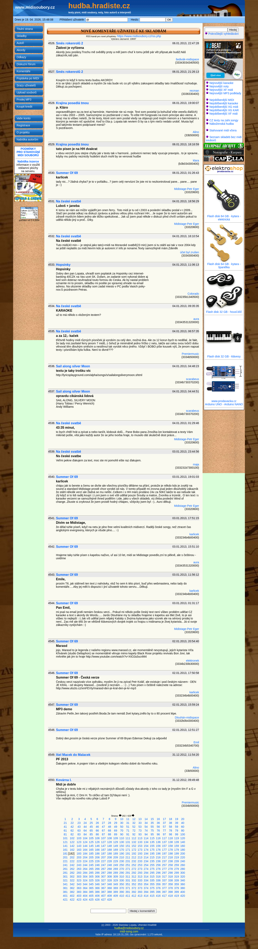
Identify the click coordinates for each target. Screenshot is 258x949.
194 (146, 853)
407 (103, 895)
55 (152, 826)
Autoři (20, 43)
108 (109, 838)
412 (134, 895)
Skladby (22, 36)
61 (65, 830)
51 (127, 826)
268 (109, 868)
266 (97, 868)
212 (134, 857)
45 (91, 826)
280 (182, 868)
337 (164, 880)
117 (164, 838)
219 (176, 857)
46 (97, 826)
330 (121, 880)
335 (152, 880)
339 (176, 880)
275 (152, 868)
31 (127, 822)
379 (176, 888)
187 (103, 853)
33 (140, 822)
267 (103, 868)
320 (182, 876)
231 (127, 861)
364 (85, 888)
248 (109, 865)
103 (79, 838)
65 (91, 830)
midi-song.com (129, 931)
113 (140, 838)
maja (196, 464)
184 (85, 853)
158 (170, 845)
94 (146, 834)
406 (97, 895)
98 (170, 834)
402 (72, 895)
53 (140, 826)
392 (134, 891)
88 (109, 834)
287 (103, 872)
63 (79, 830)
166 (97, 849)
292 (134, 872)
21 (65, 822)
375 (152, 888)
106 (97, 838)
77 (164, 830)
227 (103, 861)
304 (85, 876)
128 (109, 842)
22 (72, 822)
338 (170, 880)
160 (182, 845)
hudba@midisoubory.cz (129, 928)
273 (140, 868)
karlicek (194, 534)
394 (146, 891)
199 (176, 853)
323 (79, 880)
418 (170, 895)
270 (121, 868)
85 (91, 834)
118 (170, 838)
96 (158, 834)
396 (158, 891)
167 (103, 849)
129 (115, 842)
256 (158, 865)
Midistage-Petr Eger (186, 189)
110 (121, 838)
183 (79, 853)
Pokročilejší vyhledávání (222, 33)
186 (97, 853)
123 (79, 842)
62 (72, 830)
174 (146, 849)
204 (85, 857)
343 (79, 884)
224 (85, 861)
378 (170, 888)
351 (127, 884)
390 (121, 891)
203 (79, 857)
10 (121, 819)
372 (134, 888)
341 (65, 884)
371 (127, 888)
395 (152, 891)
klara (196, 160)
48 (109, 826)
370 (121, 888)
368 (109, 888)
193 (140, 853)
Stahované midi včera (223, 130)
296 (158, 872)
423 (79, 899)
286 (97, 872)
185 (91, 853)
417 (164, 895)
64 (85, 830)
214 (146, 857)
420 (182, 895)
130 (121, 842)
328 (109, 880)
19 (176, 819)
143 (79, 845)
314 (146, 876)
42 (72, 826)
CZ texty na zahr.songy (223, 120)
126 (97, 842)
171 (127, 849)
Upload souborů (26, 92)
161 (65, 849)
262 (72, 868)
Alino (196, 132)
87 (103, 834)
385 (91, 891)
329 (115, 880)
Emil (196, 742)
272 (134, 868)
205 (91, 857)
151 (127, 845)
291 (127, 872)
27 (103, 822)
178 (170, 849)
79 (176, 830)
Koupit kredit (24, 106)
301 (65, 876)
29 (115, 822)
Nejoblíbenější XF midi (223, 113)
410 (121, 895)
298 (170, 872)
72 (133, 830)
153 (140, 845)
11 (127, 819)
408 (109, 895)
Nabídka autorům (27, 139)
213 (140, 857)
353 (140, 884)
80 (182, 830)
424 (85, 899)
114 (146, 838)
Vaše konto (23, 118)
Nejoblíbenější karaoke (223, 103)
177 (164, 849)
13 (140, 819)
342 (72, 884)
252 (134, 865)
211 (127, 857)
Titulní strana (25, 28)
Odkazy (21, 57)
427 (103, 899)
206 (97, 857)
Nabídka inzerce (28, 161)
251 (127, 865)
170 (121, 849)
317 (164, 876)
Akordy (21, 50)
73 (140, 830)
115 (152, 838)
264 (85, 868)
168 (109, 849)
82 (72, 834)
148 (109, 845)
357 (164, 884)
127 (103, 842)
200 (182, 853)
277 (164, 868)
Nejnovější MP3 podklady (225, 93)
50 (121, 826)
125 (91, 842)
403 (79, 895)
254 (146, 865)
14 (146, 819)
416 (158, 895)
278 (170, 868)
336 (158, 880)
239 (176, 861)
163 (79, 849)
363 (79, 888)
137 (164, 842)
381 (65, 891)
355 (152, 884)
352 (134, 884)
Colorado (193, 293)
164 (85, 849)
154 (146, 845)
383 (79, 891)
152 (134, 845)
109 (115, 838)
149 (115, 845)
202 (72, 857)
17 (164, 819)
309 (115, 876)
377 (164, 888)
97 (164, 834)
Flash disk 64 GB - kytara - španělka (224, 264)
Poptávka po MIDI (28, 78)
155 (152, 845)
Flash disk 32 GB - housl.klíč (224, 310)
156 (158, 845)
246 (97, 865)
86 (97, 834)
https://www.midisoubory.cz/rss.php (139, 36)
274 (146, 868)
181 (65, 853)
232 (134, 861)
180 (182, 849)
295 (152, 872)
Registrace (23, 125)
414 (146, 895)
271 (127, 868)
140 (182, 842)
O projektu (23, 132)
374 (146, 888)
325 (91, 880)
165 (91, 849)
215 (152, 857)
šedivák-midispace (187, 59)
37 (164, 822)
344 (85, 884)
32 (133, 822)
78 (170, 830)
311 (127, 876)
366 (97, 888)
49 (115, 826)
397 (164, 891)
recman (194, 90)
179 (176, 849)
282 (72, 872)
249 (115, 865)
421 (65, 899)
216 (158, 857)
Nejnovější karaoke (221, 83)
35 (152, 822)
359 (176, 884)
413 (140, 895)
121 (65, 842)
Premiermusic (190, 353)
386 (97, 891)
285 (91, 872)
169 (115, 849)
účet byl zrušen (189, 252)
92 (133, 834)
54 (146, 826)
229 (115, 861)
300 (182, 872)
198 (170, 853)
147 (103, 845)
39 (176, 822)
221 (65, 861)
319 (176, 876)
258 (170, 865)
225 (91, 861)
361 (65, 888)
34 (146, 822)
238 (170, 861)
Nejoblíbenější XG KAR (224, 110)
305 (91, 876)
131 (127, 842)
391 (127, 891)
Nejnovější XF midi (221, 89)
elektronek (192, 660)
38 (170, 822)
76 (158, 830)
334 (146, 880)
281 (65, 872)
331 (127, 880)
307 (103, 876)
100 (182, 834)
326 (97, 880)
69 (115, 830)
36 (158, 822)
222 (72, 861)
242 (72, 865)
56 (158, 826)
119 (176, 838)
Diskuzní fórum (26, 64)
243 (79, 865)
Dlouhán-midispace (187, 717)
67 (103, 830)
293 (140, 872)
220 (182, 857)
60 (182, 826)
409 (115, 895)
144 (85, 845)
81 (65, 834)
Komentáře (23, 71)
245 (91, 865)
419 (176, 895)
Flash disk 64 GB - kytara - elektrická (224, 216)
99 (176, 834)
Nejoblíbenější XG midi (223, 106)
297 (164, 872)
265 (91, 868)
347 (103, 884)
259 (176, 865)
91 (127, 834)
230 (121, 861)
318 (170, 876)
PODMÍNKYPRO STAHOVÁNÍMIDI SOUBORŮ (28, 152)
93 (140, 834)
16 (158, 819)
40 (182, 822)
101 (65, 838)
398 (170, 891)
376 (158, 888)
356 (158, 884)
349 (115, 884)
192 (134, 853)
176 (158, 849)
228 (109, 861)
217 (164, 857)
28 (109, 822)
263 (79, 868)
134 (146, 842)
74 (146, 830)
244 (85, 865)
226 (97, 861)
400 (182, 891)
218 (170, 857)
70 (121, 830)
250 (121, 865)
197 (164, 853)
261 (65, 868)
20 (182, 819)
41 (65, 826)
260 (182, 865)
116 (158, 838)
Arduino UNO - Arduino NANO (224, 404)
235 (152, 861)
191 (127, 853)
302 (72, 876)
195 (152, 853)
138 (170, 842)
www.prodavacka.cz (224, 400)
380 (182, 888)
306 (97, 876)
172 (134, 849)
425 (91, 899)
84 (85, 834)
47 (103, 826)
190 (121, 853)
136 (158, 842)
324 (85, 880)
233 (140, 861)
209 (115, 857)
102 (72, 838)
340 (182, 880)
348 (109, 884)
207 (103, 857)
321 (65, 880)
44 (85, 826)
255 (152, 865)
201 (65, 857)
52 (133, 826)
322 (72, 880)
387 (103, 891)
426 (97, 899)
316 (158, 876)
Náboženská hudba (221, 123)
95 (152, 834)
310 (121, 876)
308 (109, 876)
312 (134, 876)
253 (140, 865)
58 (170, 826)
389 (115, 891)
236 (158, 861)
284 (85, 872)
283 (79, 872)
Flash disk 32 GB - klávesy (224, 355)
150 (121, 845)
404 (85, 895)
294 (146, 872)
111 (127, 838)
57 (164, 826)
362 (72, 888)
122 (72, 842)
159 (176, 845)
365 (91, 888)
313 (140, 876)
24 (85, 822)
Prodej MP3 (24, 99)
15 (152, 819)
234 (146, 861)
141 (65, 845)
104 (85, 838)
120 (182, 838)
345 (91, 884)
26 (97, 822)
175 (152, 849)
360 (182, 884)
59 (176, 826)
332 (134, 880)
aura (196, 319)
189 (115, 853)
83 (79, 834)
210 (121, 857)
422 (72, 899)
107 (103, 838)
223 (79, 861)
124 (85, 842)
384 (85, 891)
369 (115, 888)
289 (115, 872)
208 (109, 857)
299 (176, 872)
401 (65, 895)
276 (158, 868)
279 (176, 868)
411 (127, 895)
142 (72, 845)
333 (140, 880)
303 (79, 876)
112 (134, 838)
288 (109, 872)
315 (152, 876)
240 (182, 861)
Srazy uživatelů (26, 85)
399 (176, 891)
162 (72, 849)
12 (133, 819)
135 (152, 842)
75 (152, 830)
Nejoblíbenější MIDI (221, 100)
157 (164, 845)
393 (140, 891)
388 (109, 891)
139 (176, 842)
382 (72, 891)
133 (140, 842)
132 (134, 842)
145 (91, 845)
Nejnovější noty (219, 86)
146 (97, 845)
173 (140, 849)
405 (91, 895)
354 (146, 884)
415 (152, 895)
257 (164, 865)
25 (91, 822)
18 (170, 819)
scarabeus (192, 379)
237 (164, 861)
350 (121, 884)
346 (97, 884)
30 (121, 822)
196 (158, 853)
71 (127, 830)
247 (103, 865)
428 (109, 899)
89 (115, 834)
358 (170, 884)
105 (91, 838)
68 (109, 830)
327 (103, 880)
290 (121, 872)
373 (140, 888)
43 (79, 826)
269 (115, 868)
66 (97, 830)
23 (79, 822)
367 (103, 888)
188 (109, 853)
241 (65, 865)
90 (121, 834)
